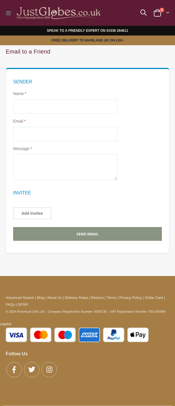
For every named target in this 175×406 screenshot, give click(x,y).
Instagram (49, 369)
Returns (97, 298)
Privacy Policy (131, 298)
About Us (54, 298)
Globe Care (154, 298)
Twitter (31, 369)
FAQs (10, 305)
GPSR (23, 305)
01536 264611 (117, 31)
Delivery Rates (76, 298)
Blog (40, 298)
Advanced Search (20, 298)
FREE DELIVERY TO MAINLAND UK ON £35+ (87, 40)
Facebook (14, 369)
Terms (111, 298)
